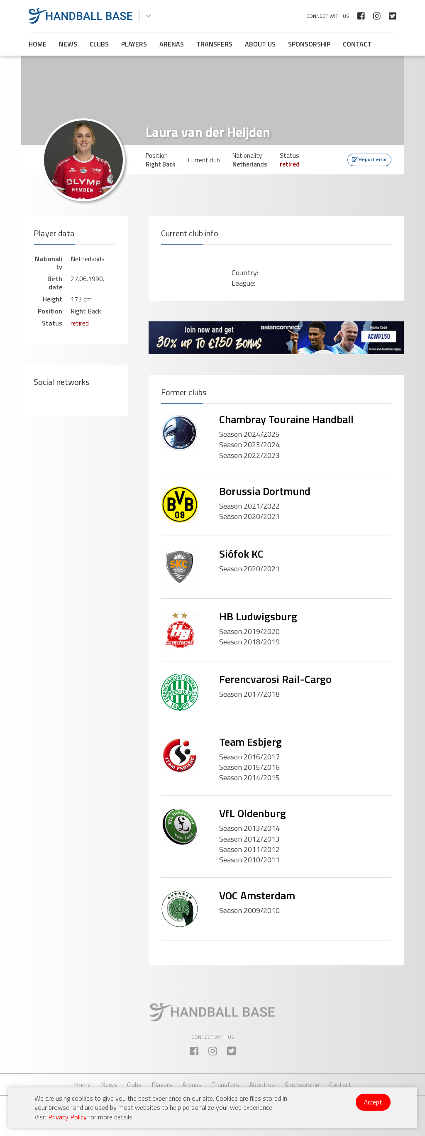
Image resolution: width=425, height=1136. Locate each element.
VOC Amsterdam (257, 895)
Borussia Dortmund (264, 491)
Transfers (214, 44)
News (68, 44)
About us (260, 44)
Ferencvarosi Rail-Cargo (275, 679)
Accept (373, 1102)
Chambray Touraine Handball (286, 419)
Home (37, 44)
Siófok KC (241, 554)
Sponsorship (309, 44)
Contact (357, 44)
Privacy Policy (67, 1117)
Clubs (99, 44)
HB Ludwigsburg (258, 616)
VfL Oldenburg (252, 813)
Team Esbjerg (250, 742)
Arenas (171, 44)
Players (134, 44)
